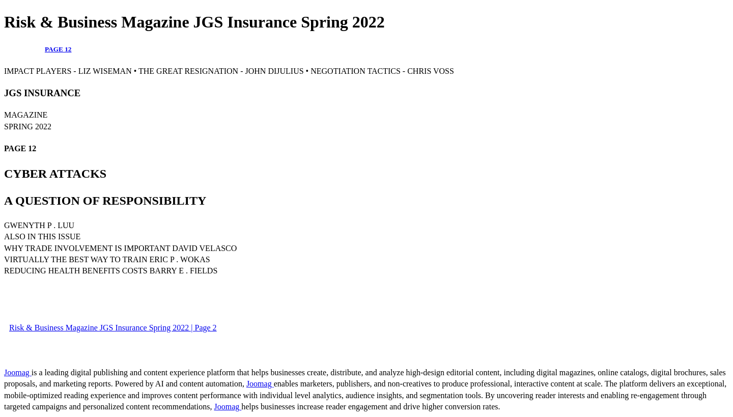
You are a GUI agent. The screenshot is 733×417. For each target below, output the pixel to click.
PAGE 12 (58, 49)
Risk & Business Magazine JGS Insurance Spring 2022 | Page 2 (113, 327)
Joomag (18, 372)
